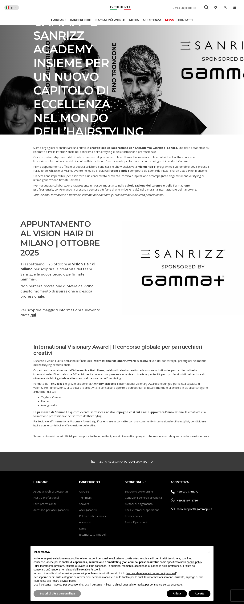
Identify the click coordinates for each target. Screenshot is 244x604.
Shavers (84, 504)
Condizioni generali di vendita (144, 497)
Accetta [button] (199, 593)
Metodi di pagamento (139, 504)
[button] (208, 552)
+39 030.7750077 (186, 491)
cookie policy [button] (194, 562)
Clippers (84, 491)
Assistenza (152, 20)
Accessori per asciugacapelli (51, 510)
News (169, 20)
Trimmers (85, 497)
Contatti (185, 20)
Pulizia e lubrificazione (93, 516)
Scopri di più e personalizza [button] (57, 593)
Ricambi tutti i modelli (93, 534)
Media (134, 20)
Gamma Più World (110, 20)
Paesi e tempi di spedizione (143, 510)
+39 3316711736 (185, 500)
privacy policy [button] (68, 580)
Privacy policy (134, 516)
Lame (82, 528)
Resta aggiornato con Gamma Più (122, 461)
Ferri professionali (45, 504)
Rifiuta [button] (177, 593)
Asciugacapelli (88, 510)
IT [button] (13, 7)
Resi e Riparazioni (136, 522)
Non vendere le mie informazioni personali (151, 573)
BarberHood (81, 20)
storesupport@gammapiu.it (191, 509)
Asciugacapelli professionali (51, 491)
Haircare (58, 20)
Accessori (85, 522)
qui (33, 314)
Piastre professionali (46, 497)
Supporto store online (139, 491)
